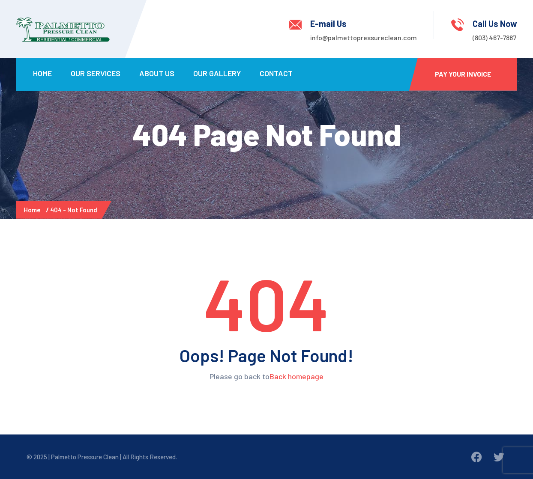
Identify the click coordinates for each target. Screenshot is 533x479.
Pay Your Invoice (463, 74)
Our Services (95, 73)
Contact (276, 73)
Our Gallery (217, 73)
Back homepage (296, 376)
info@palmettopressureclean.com (363, 37)
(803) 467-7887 (494, 37)
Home (42, 73)
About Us (156, 73)
